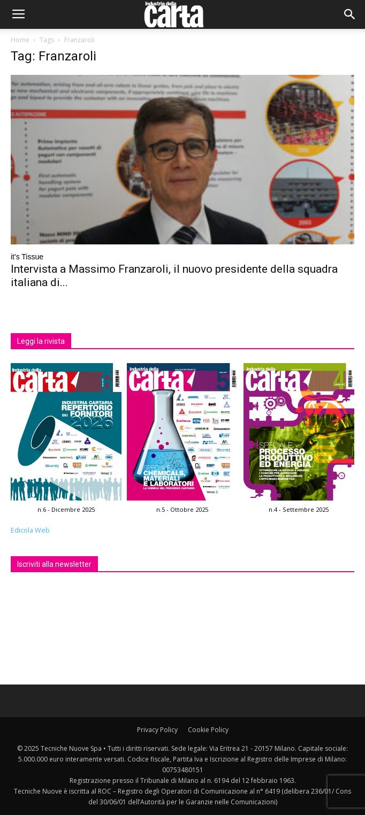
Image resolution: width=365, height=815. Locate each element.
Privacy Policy (157, 729)
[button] (350, 14)
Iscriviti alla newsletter (54, 564)
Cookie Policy (208, 729)
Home (20, 39)
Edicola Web (30, 530)
